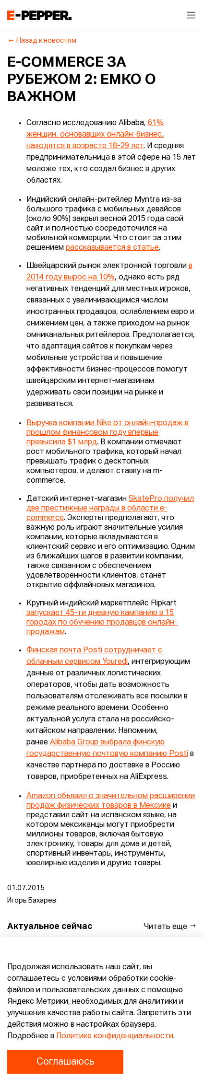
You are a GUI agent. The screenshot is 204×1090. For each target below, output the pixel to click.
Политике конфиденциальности (114, 1036)
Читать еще (170, 926)
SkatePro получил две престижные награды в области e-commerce (110, 508)
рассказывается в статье (112, 248)
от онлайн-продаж (148, 423)
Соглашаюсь (65, 1062)
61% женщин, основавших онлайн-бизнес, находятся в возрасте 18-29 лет (95, 134)
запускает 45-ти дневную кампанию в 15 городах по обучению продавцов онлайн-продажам (102, 622)
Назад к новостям (42, 40)
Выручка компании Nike (69, 423)
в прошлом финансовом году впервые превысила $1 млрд (107, 432)
